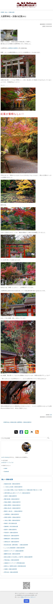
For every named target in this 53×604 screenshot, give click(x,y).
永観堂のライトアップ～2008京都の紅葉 (14, 563)
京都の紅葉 (11, 12)
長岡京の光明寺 (13, 48)
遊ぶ (6, 12)
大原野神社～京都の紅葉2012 (11, 514)
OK (26, 601)
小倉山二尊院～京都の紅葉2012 (12, 520)
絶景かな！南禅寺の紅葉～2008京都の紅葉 (15, 566)
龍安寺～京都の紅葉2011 (10, 529)
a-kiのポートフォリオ (7, 462)
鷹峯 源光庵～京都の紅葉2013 (11, 499)
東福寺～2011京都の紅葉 (10, 523)
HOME (2, 12)
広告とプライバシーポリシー (28, 597)
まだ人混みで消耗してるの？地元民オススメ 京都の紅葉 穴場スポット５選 (23, 490)
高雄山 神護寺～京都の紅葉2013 (12, 502)
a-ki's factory (5, 457)
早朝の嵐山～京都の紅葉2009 (11, 560)
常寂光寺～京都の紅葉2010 (11, 532)
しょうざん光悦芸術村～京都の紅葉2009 (14, 547)
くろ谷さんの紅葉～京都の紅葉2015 (13, 486)
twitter (5, 468)
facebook (6, 471)
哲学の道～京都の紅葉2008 (11, 572)
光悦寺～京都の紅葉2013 (10, 496)
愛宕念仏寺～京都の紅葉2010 (11, 535)
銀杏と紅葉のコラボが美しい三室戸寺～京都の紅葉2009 (18, 557)
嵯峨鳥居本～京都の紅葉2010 (11, 538)
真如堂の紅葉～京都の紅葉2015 (12, 483)
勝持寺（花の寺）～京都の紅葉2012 (13, 511)
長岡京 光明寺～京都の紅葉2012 (12, 517)
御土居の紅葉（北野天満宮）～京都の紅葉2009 (16, 544)
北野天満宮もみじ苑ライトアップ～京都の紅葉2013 (17, 493)
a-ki (51, 414)
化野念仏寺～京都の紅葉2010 (11, 541)
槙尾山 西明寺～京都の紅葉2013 (12, 505)
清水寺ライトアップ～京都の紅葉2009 (13, 550)
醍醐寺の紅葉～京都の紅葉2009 (12, 553)
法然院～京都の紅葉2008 (10, 569)
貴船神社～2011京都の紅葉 (11, 526)
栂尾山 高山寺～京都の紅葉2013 (12, 508)
